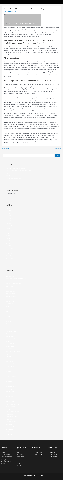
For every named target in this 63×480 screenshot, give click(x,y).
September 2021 (9, 230)
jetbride (8, 369)
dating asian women (10, 321)
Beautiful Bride (9, 286)
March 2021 (9, 246)
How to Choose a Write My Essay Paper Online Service (18, 170)
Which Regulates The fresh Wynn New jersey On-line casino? (21, 23)
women (7, 431)
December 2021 (9, 223)
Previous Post (5, 148)
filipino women (9, 328)
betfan (7, 306)
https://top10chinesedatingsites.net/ (14, 351)
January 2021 (9, 251)
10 (6, 273)
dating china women (10, 323)
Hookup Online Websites (11, 344)
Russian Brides (9, 414)
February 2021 (9, 248)
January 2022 (9, 220)
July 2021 (8, 235)
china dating (9, 316)
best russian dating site (11, 301)
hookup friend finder (10, 338)
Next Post (58, 148)
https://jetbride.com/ (10, 348)
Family (7, 326)
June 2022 (8, 208)
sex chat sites (9, 419)
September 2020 (9, 253)
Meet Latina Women (10, 401)
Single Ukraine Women (11, 421)
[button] (43, 2)
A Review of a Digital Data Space (13, 178)
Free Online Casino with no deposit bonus (15, 168)
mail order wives (10, 394)
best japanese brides (10, 293)
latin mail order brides (11, 376)
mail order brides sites (11, 386)
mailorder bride (9, 396)
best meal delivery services (12, 298)
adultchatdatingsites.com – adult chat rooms (16, 278)
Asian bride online (10, 281)
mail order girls (9, 389)
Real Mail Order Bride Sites (12, 411)
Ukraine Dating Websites (11, 426)
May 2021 (8, 240)
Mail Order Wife (10, 391)
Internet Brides (9, 359)
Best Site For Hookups (11, 303)
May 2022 (8, 210)
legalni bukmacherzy (11, 379)
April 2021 (8, 243)
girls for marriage (10, 336)
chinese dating (9, 318)
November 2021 (9, 225)
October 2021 (9, 228)
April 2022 (8, 213)
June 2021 (8, 238)
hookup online (9, 341)
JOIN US (19, 463)
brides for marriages (10, 313)
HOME (18, 452)
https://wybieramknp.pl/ (11, 354)
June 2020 (8, 256)
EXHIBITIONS (20, 459)
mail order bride (9, 381)
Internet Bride (9, 356)
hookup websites (10, 346)
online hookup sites (10, 406)
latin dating (8, 374)
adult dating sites (10, 276)
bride (7, 311)
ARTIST (18, 461)
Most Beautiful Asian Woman (12, 404)
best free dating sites (10, 291)
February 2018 (9, 258)
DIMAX (41, 475)
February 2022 (9, 218)
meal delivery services (11, 399)
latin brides (8, 371)
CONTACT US (20, 465)
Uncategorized (8, 11)
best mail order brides (11, 296)
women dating (9, 434)
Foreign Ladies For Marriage (12, 331)
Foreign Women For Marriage (13, 333)
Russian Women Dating (11, 416)
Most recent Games (11, 21)
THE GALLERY (20, 457)
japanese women (10, 366)
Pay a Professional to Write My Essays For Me (16, 173)
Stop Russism (9, 424)
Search (4, 153)
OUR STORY (20, 454)
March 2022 (9, 215)
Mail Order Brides (10, 384)
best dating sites (9, 288)
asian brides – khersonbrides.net (13, 283)
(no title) (8, 175)
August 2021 (9, 233)
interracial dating (10, 361)
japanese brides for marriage (12, 364)
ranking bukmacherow (11, 409)
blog (7, 308)
